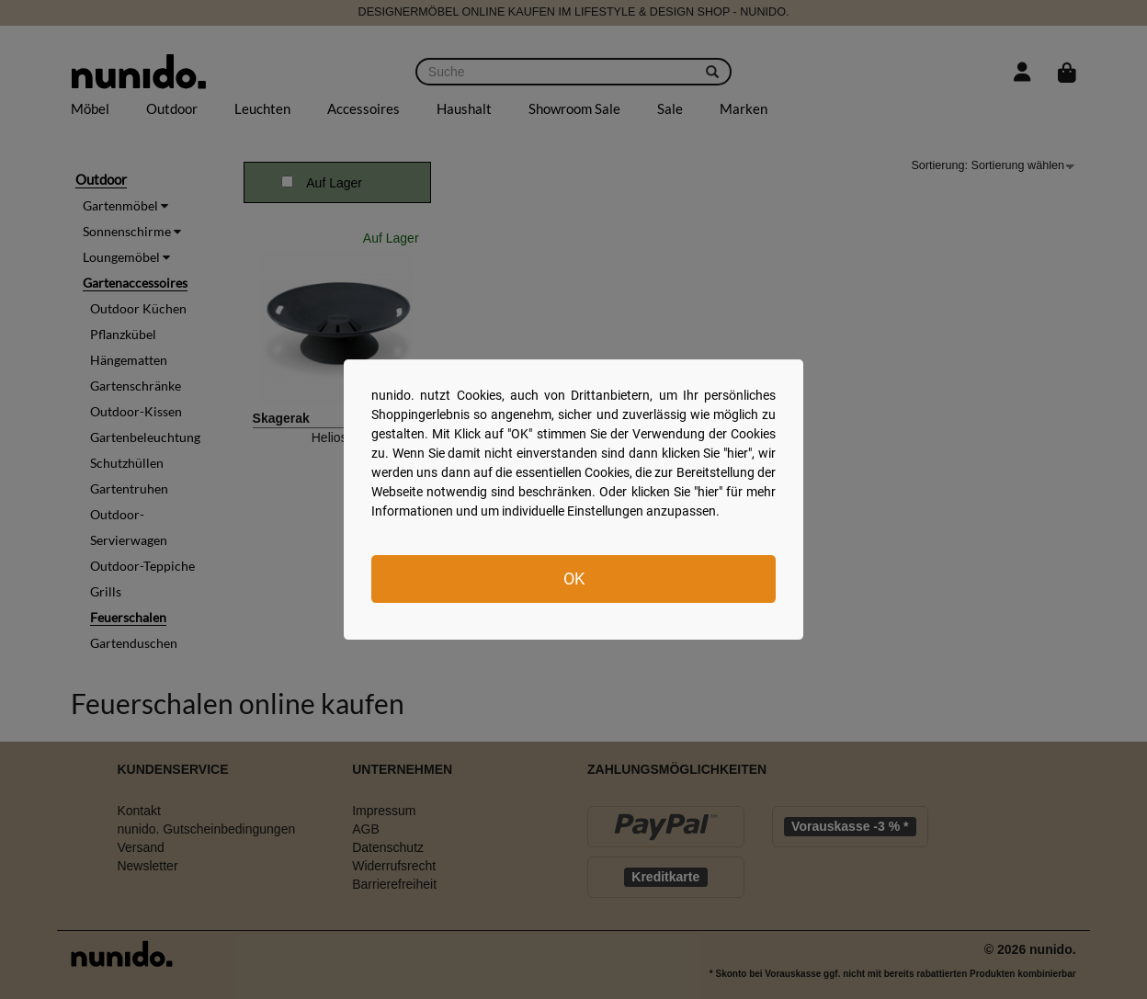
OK (574, 578)
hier (737, 453)
